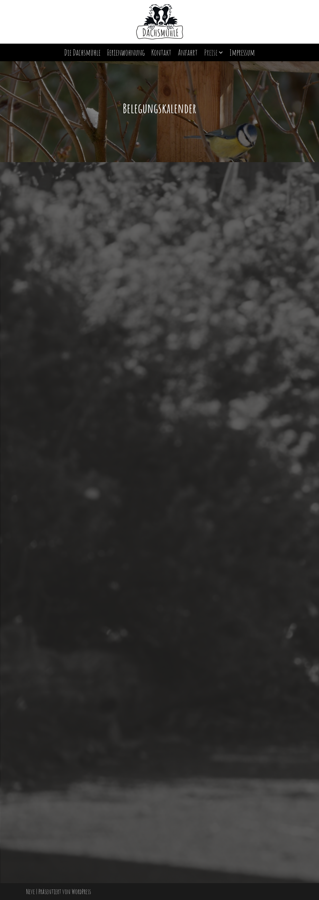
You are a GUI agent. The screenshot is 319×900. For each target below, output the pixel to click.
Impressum (242, 52)
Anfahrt (188, 52)
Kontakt (161, 52)
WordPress (81, 891)
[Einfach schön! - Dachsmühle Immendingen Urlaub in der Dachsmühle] (159, 21)
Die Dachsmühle (82, 52)
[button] (221, 52)
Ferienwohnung (126, 52)
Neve (30, 891)
